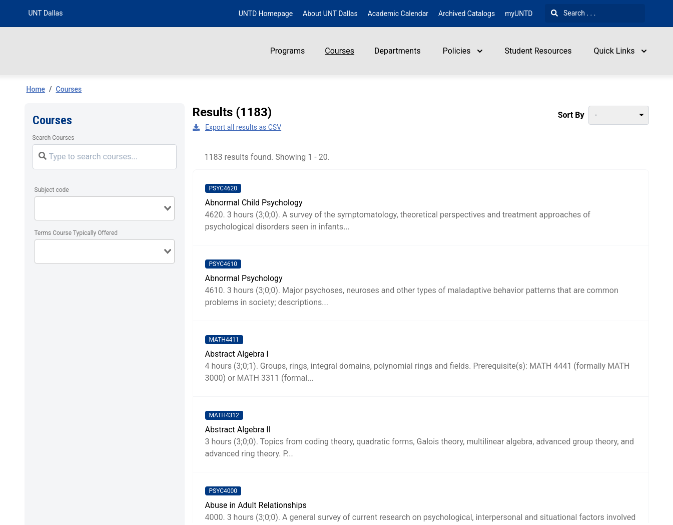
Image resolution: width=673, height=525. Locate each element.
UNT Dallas (46, 13)
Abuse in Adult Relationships (256, 505)
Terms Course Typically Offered (76, 232)
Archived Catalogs (466, 14)
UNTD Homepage (266, 14)
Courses (339, 51)
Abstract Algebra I (237, 354)
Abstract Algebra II (238, 429)
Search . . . (573, 13)
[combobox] (105, 208)
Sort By (571, 115)
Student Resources (538, 51)
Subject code (52, 189)
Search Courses (54, 137)
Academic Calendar (398, 14)
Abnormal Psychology (244, 278)
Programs (287, 51)
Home (36, 89)
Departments (397, 51)
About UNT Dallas (330, 14)
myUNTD (518, 14)
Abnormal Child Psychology (254, 202)
